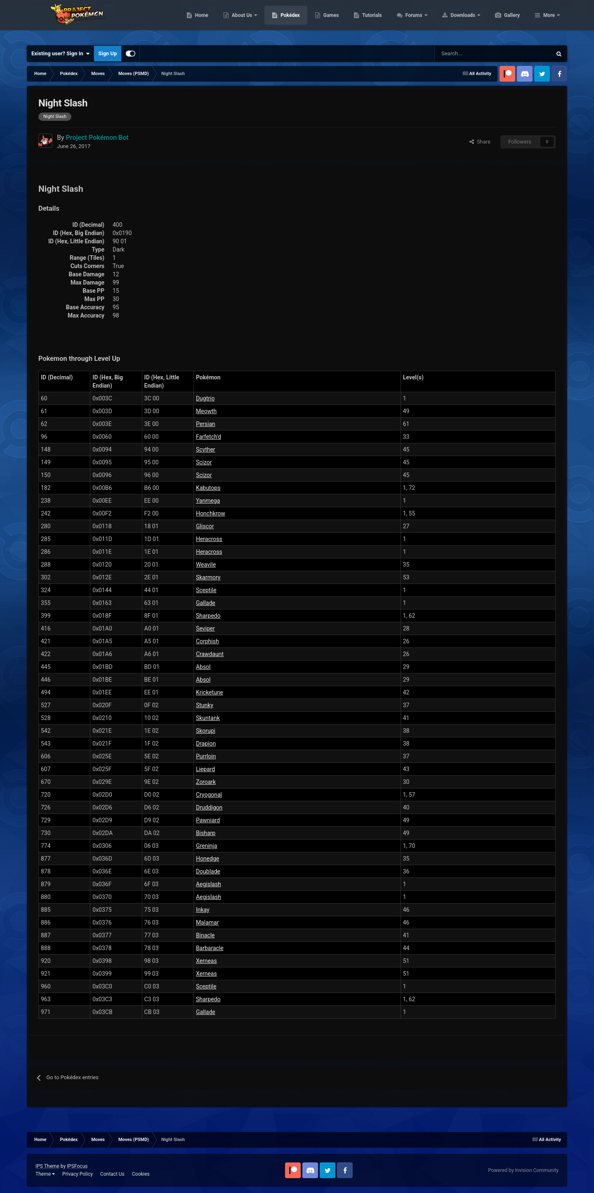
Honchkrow (210, 513)
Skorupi (205, 730)
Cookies (141, 1174)
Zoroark (206, 782)
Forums (453, 21)
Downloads (502, 21)
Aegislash (208, 884)
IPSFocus (77, 1166)
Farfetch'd (208, 436)
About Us (281, 21)
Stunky (204, 705)
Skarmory (208, 577)
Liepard (205, 769)
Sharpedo (208, 615)
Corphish (207, 641)
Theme (45, 1174)
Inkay (203, 909)
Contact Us (112, 1174)
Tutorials (411, 21)
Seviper (205, 628)
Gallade (205, 603)
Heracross (209, 539)
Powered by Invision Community (523, 1170)
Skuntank (208, 718)
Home (240, 21)
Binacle (205, 935)
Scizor (204, 462)
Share (479, 142)
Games (370, 21)
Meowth (206, 411)
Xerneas (206, 961)
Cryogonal (209, 794)
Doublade (208, 871)
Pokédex (329, 21)
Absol (203, 667)
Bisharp (205, 833)
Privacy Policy (77, 1174)
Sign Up (107, 53)
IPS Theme (47, 1166)
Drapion (206, 743)
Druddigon (209, 807)
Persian (205, 424)
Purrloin (206, 756)
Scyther (205, 449)
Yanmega (208, 500)
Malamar (207, 922)
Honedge (207, 858)
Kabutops (208, 488)
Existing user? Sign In (60, 53)
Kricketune (209, 692)
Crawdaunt (210, 654)
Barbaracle (210, 948)
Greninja (206, 845)
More (549, 21)
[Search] (464, 53)
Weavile (206, 564)
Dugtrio (205, 398)
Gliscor (205, 526)
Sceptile (206, 590)
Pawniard (208, 820)
